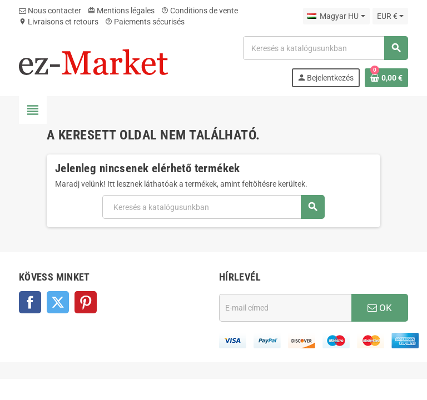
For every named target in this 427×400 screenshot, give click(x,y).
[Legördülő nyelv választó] (336, 16)
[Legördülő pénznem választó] (390, 16)
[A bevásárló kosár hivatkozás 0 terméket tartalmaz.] (386, 77)
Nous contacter (50, 10)
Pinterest (86, 302)
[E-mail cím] (285, 308)
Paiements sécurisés (145, 21)
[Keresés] (325, 48)
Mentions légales (121, 10)
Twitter (58, 302)
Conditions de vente (199, 10)
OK (380, 307)
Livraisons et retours (58, 21)
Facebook (30, 302)
